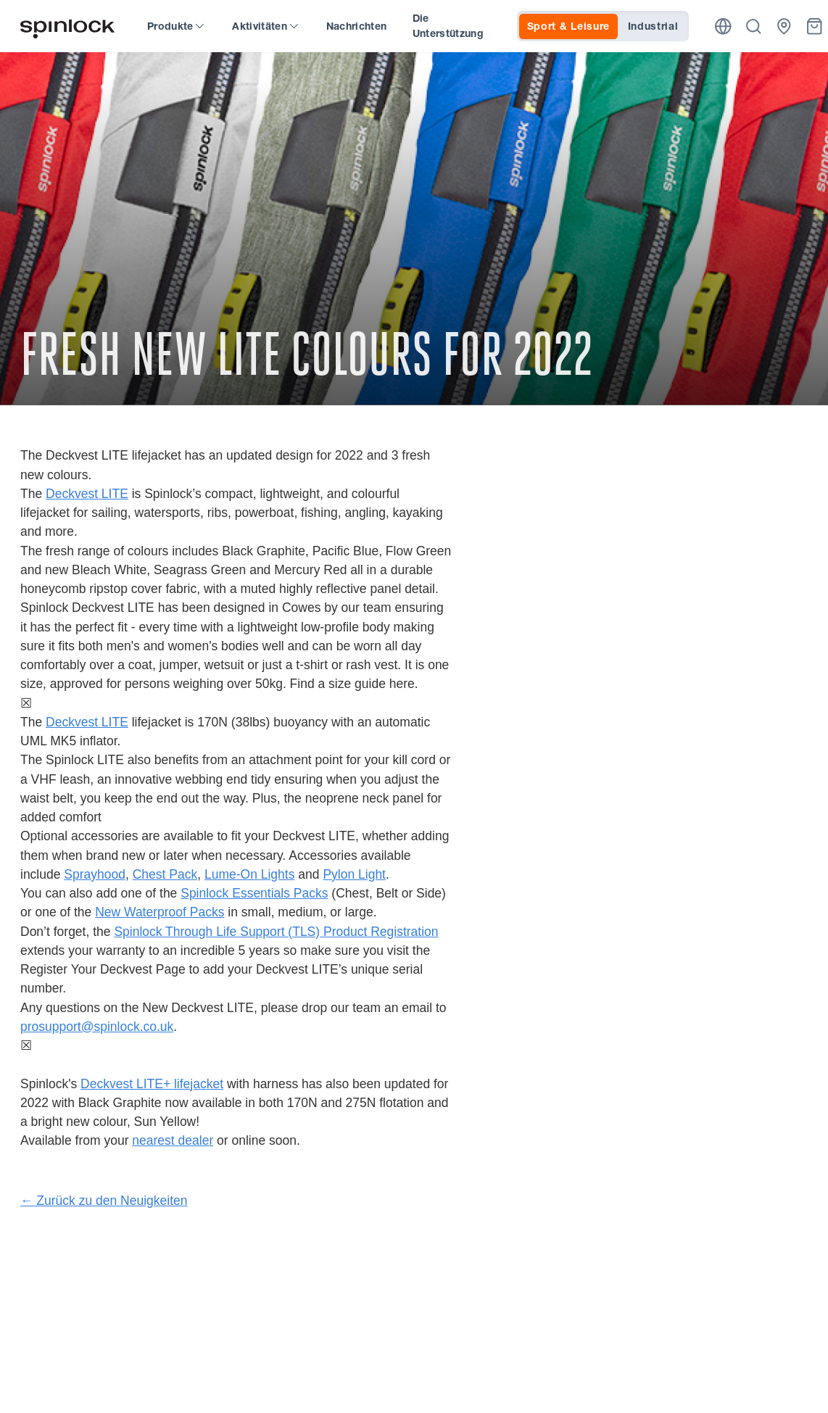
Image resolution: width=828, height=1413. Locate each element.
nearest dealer (172, 1140)
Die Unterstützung (448, 26)
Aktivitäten (264, 26)
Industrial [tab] (653, 26)
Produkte (175, 26)
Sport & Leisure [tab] (568, 26)
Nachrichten (356, 26)
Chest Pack (165, 874)
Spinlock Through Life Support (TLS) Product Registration (276, 931)
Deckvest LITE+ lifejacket (151, 1084)
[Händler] (784, 26)
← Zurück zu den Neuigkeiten (104, 1200)
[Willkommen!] (67, 26)
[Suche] (754, 26)
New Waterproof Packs (159, 912)
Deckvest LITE (87, 493)
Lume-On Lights (249, 874)
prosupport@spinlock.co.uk (96, 1026)
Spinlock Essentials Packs (254, 893)
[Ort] (723, 26)
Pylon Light (354, 874)
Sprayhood (94, 874)
